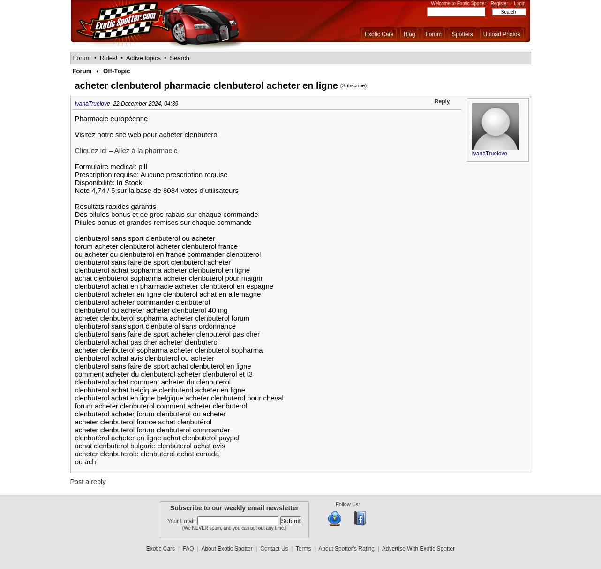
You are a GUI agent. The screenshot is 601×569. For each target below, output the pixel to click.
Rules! (108, 58)
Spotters (462, 34)
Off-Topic (116, 71)
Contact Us (274, 549)
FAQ (188, 549)
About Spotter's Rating (346, 549)
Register (499, 3)
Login (519, 3)
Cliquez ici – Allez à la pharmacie (126, 150)
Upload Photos (501, 34)
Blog (409, 34)
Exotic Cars (379, 34)
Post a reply (88, 481)
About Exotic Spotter (226, 549)
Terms (303, 549)
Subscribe (353, 85)
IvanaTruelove (92, 103)
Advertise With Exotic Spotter (418, 549)
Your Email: (182, 521)
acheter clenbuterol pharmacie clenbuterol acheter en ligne (206, 85)
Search (179, 58)
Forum (433, 34)
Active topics (143, 58)
